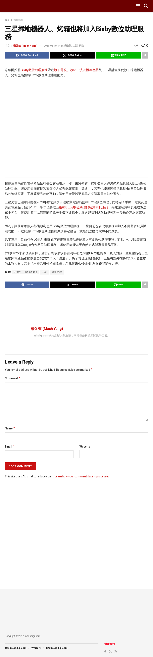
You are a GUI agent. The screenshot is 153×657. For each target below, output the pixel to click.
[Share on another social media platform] (145, 55)
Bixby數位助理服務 (34, 70)
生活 (75, 45)
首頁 (7, 20)
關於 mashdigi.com (15, 648)
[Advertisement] (77, 304)
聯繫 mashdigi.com (56, 648)
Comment (13, 378)
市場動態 (18, 20)
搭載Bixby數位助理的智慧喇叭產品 (83, 207)
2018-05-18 (50, 45)
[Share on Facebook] (27, 55)
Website (84, 446)
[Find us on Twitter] (110, 651)
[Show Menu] (138, 6)
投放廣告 (36, 648)
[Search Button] (146, 6)
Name (10, 428)
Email (10, 446)
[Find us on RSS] (116, 651)
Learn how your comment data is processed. (82, 476)
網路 (81, 45)
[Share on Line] (118, 55)
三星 (44, 272)
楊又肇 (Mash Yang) (25, 45)
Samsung (31, 272)
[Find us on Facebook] (105, 651)
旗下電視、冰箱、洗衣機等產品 (76, 70)
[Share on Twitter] (72, 55)
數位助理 (57, 272)
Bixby (17, 272)
